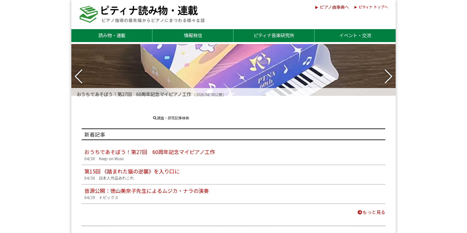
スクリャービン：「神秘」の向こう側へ (155, 195)
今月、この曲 (124, 220)
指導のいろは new (130, 144)
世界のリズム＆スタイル (288, 119)
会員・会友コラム (281, 144)
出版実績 (306, 75)
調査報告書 (271, 75)
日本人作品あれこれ (132, 119)
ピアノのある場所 (281, 169)
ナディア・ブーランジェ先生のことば (304, 195)
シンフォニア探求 (129, 169)
